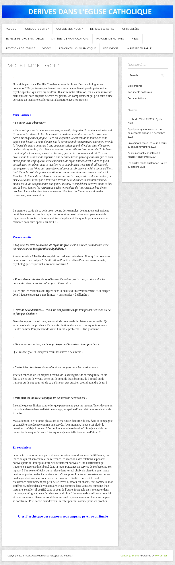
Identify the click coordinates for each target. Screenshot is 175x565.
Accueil (11, 28)
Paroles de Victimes (110, 38)
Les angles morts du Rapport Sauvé (147, 163)
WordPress (161, 555)
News (135, 38)
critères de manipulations (70, 38)
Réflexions (110, 48)
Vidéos (47, 48)
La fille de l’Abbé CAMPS (141, 119)
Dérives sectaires (102, 28)
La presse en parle (138, 48)
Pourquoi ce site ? (36, 28)
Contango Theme (129, 555)
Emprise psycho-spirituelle (25, 38)
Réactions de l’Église (20, 48)
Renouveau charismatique (77, 48)
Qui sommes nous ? (69, 28)
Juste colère (130, 28)
